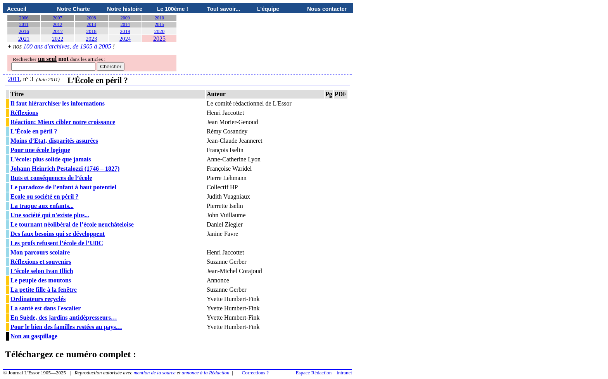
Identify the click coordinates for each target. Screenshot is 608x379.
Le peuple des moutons (40, 280)
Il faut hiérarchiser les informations (57, 103)
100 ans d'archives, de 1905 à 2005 (67, 46)
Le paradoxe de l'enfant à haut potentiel (63, 187)
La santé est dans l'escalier (45, 308)
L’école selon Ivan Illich (41, 271)
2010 (159, 18)
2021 (23, 39)
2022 (57, 39)
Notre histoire (124, 9)
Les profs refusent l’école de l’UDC (56, 243)
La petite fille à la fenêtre (43, 289)
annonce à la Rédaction (206, 373)
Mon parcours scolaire (40, 252)
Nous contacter (327, 9)
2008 (91, 18)
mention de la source (154, 373)
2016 (24, 31)
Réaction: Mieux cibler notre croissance (62, 122)
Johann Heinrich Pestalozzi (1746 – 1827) (64, 168)
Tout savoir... (223, 9)
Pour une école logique (40, 150)
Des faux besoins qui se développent (57, 233)
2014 (125, 24)
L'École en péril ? (33, 131)
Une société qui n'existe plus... (49, 215)
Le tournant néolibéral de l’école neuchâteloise (72, 224)
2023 (91, 39)
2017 (57, 31)
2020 (159, 31)
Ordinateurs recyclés (38, 299)
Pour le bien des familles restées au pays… (66, 327)
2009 (125, 18)
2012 (57, 24)
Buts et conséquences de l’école (51, 178)
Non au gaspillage (33, 336)
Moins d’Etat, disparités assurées (54, 140)
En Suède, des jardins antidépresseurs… (63, 317)
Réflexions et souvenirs (40, 261)
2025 (159, 38)
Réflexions (24, 112)
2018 (91, 31)
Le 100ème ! (172, 9)
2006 (24, 18)
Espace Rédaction (314, 373)
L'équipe (268, 9)
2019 (125, 31)
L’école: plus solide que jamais (50, 159)
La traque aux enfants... (42, 205)
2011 (24, 24)
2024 (125, 39)
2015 (159, 24)
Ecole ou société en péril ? (44, 196)
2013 (91, 24)
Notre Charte (73, 9)
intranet (344, 373)
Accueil (16, 9)
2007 (57, 18)
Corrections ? (255, 373)
